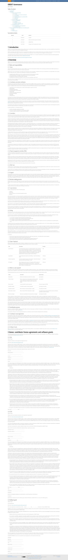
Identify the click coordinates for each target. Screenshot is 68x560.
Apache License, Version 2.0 (18, 335)
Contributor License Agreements (19, 25)
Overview (11, 11)
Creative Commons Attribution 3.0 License (35, 557)
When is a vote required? (18, 23)
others (40, 555)
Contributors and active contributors (20, 14)
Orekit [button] (9, 0)
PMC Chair (15, 17)
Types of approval (17, 22)
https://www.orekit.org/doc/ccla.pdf (17, 416)
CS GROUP (36, 555)
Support (15, 18)
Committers (16, 15)
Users (15, 13)
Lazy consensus (16, 20)
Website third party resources (12, 556)
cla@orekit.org (51, 347)
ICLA (13, 28)
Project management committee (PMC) (20, 16)
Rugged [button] (13, 0)
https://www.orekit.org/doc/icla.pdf (17, 342)
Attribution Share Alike (26, 55)
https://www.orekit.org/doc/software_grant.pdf (19, 505)
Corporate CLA (32, 320)
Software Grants (16, 26)
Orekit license (10, 555)
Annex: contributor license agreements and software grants (19, 27)
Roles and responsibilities (16, 12)
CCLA (13, 29)
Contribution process (15, 24)
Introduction (12, 10)
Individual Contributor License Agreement (51, 315)
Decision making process (16, 19)
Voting (15, 21)
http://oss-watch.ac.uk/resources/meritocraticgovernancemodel (22, 57)
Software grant (14, 30)
